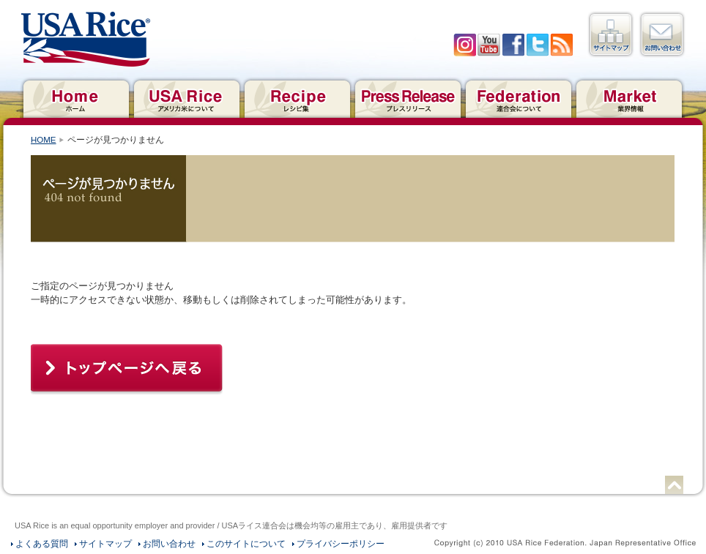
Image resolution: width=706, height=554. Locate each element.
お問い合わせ (662, 34)
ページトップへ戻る (674, 485)
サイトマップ (610, 34)
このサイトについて (246, 543)
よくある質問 (41, 543)
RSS (561, 45)
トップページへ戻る (127, 369)
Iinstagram (464, 45)
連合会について (518, 97)
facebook (513, 45)
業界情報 (629, 97)
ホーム (75, 97)
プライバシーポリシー (340, 543)
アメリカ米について (186, 97)
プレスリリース (407, 97)
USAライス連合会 (85, 39)
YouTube (489, 45)
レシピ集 (297, 97)
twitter (537, 45)
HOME (43, 139)
